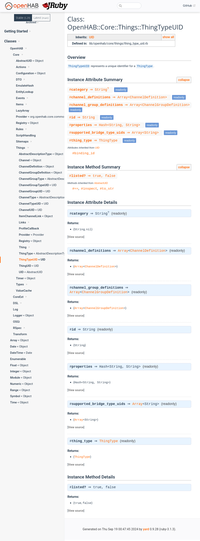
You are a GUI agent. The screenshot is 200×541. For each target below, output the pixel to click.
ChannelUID (27, 210)
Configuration (25, 73)
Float (13, 365)
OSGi (16, 321)
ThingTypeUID (28, 259)
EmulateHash (25, 85)
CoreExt (18, 297)
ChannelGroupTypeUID (34, 185)
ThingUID (25, 266)
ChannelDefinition (31, 166)
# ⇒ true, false (93, 177)
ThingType (26, 253)
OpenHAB (16, 48)
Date (13, 346)
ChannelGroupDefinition (35, 172)
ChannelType (27, 197)
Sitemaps (22, 141)
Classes (10, 41)
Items (20, 104)
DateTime (16, 353)
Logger (17, 315)
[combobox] (129, 6)
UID (21, 272)
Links (22, 222)
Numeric (15, 384)
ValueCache (24, 290)
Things (20, 148)
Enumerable (18, 359)
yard (146, 530)
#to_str (107, 189)
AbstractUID (24, 61)
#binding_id (83, 154)
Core (16, 54)
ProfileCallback (29, 228)
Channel (24, 160)
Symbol (15, 396)
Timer (20, 278)
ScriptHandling (26, 135)
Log (15, 309)
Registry (21, 123)
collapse (184, 80)
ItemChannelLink (30, 216)
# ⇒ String (90, 89)
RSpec (17, 328)
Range (14, 390)
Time (13, 402)
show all (168, 37)
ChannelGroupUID (31, 191)
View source (76, 238)
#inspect (89, 189)
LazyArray (22, 110)
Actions (21, 67)
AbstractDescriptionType (35, 154)
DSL (15, 303)
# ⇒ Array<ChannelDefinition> (119, 97)
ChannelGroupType (31, 179)
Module (15, 377)
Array (13, 340)
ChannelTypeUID (30, 203)
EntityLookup (24, 92)
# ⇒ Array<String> (115, 133)
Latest (41, 18)
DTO (19, 79)
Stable (23, 18)
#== (75, 189)
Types (20, 284)
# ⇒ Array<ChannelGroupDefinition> (130, 105)
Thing (23, 247)
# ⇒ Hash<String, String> (106, 125)
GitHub (189, 5)
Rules (19, 129)
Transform (20, 334)
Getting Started (16, 31)
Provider (21, 116)
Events (20, 98)
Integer (15, 371)
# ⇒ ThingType (95, 141)
